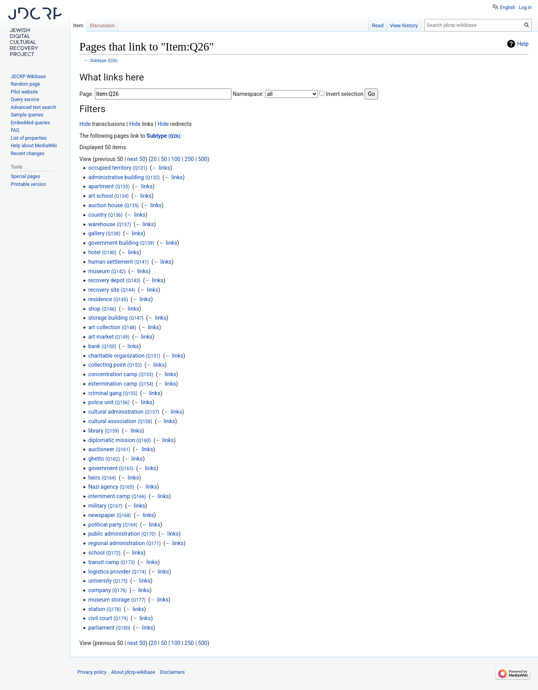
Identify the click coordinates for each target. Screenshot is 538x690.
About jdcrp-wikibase (133, 672)
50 (164, 159)
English (507, 7)
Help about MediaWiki (34, 145)
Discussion (102, 25)
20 (153, 159)
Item (78, 25)
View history (404, 25)
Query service (25, 99)
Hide (85, 124)
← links (161, 168)
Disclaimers (172, 672)
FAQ (15, 130)
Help (523, 44)
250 (189, 159)
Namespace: (248, 94)
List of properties (29, 138)
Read (378, 25)
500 (202, 159)
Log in (525, 7)
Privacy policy (91, 672)
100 (176, 159)
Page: (86, 94)
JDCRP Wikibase (28, 76)
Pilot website (24, 92)
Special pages (25, 176)
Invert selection (344, 94)
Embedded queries (30, 123)
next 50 (136, 159)
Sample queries (27, 115)
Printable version (28, 184)
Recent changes (27, 153)
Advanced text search (33, 107)
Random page (25, 84)
